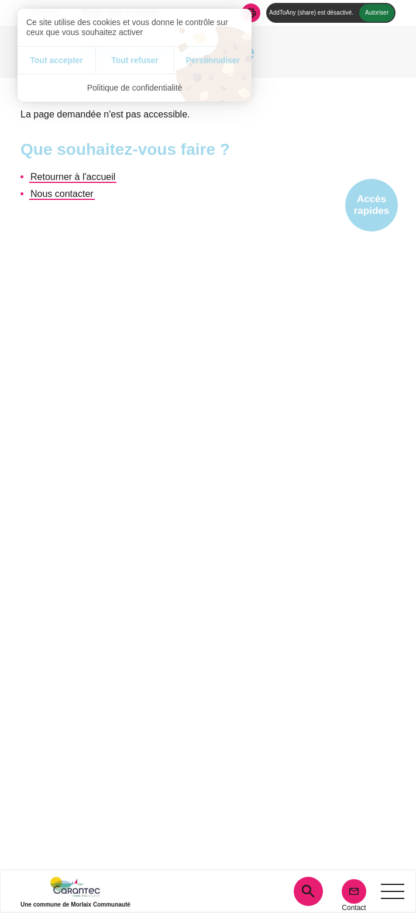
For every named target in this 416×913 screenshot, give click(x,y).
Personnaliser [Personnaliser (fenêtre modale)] (212, 60)
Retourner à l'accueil (72, 177)
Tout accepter (56, 60)
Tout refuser (135, 60)
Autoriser (377, 12)
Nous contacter (62, 194)
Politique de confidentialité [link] (135, 87)
